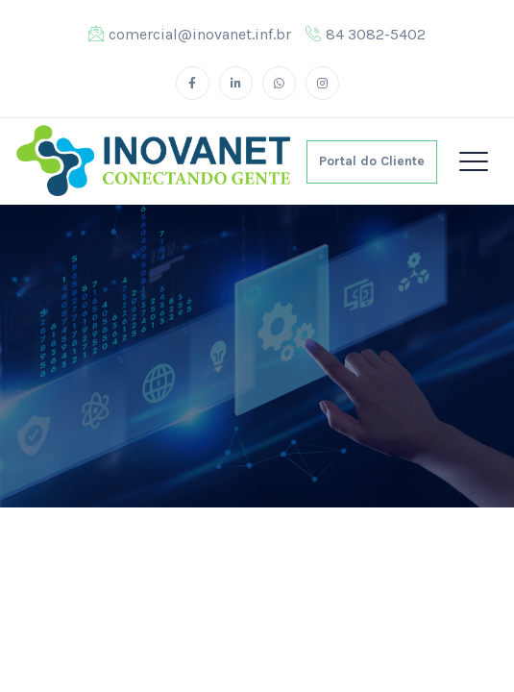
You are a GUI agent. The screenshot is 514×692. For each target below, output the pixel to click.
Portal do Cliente (372, 161)
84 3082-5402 (366, 34)
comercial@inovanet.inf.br (189, 34)
